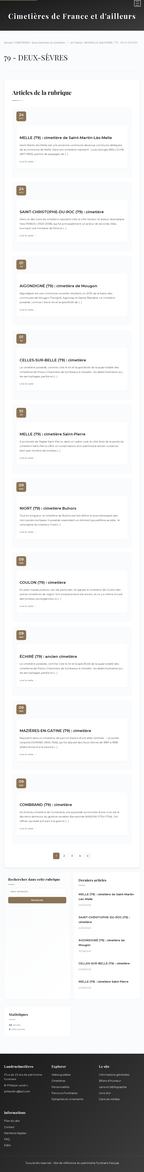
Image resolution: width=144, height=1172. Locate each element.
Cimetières (58, 1080)
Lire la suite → (28, 161)
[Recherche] (37, 891)
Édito (7, 1145)
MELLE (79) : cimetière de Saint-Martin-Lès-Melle (66, 137)
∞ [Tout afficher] (88, 855)
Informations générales (114, 1074)
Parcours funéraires (64, 1093)
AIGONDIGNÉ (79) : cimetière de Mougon (58, 286)
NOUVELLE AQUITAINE (98, 42)
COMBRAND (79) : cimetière (46, 804)
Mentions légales (15, 1133)
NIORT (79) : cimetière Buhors (48, 508)
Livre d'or (105, 1093)
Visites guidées (61, 1074)
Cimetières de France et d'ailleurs (72, 16)
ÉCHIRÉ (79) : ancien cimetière (48, 656)
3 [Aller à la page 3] (72, 855)
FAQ (7, 1139)
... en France (75, 42)
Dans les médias (109, 1099)
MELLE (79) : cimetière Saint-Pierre (52, 434)
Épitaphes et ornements (67, 1099)
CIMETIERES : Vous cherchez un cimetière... (40, 42)
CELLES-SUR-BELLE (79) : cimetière (53, 360)
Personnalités (60, 1087)
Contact (9, 1127)
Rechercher (37, 900)
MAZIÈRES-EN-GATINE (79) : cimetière (55, 730)
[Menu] (137, 3)
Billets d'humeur (110, 1080)
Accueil (8, 42)
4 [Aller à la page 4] (80, 855)
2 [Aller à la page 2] (64, 855)
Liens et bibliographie (113, 1087)
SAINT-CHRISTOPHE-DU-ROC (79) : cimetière (62, 212)
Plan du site (12, 1120)
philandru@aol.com (17, 1091)
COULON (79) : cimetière (43, 582)
